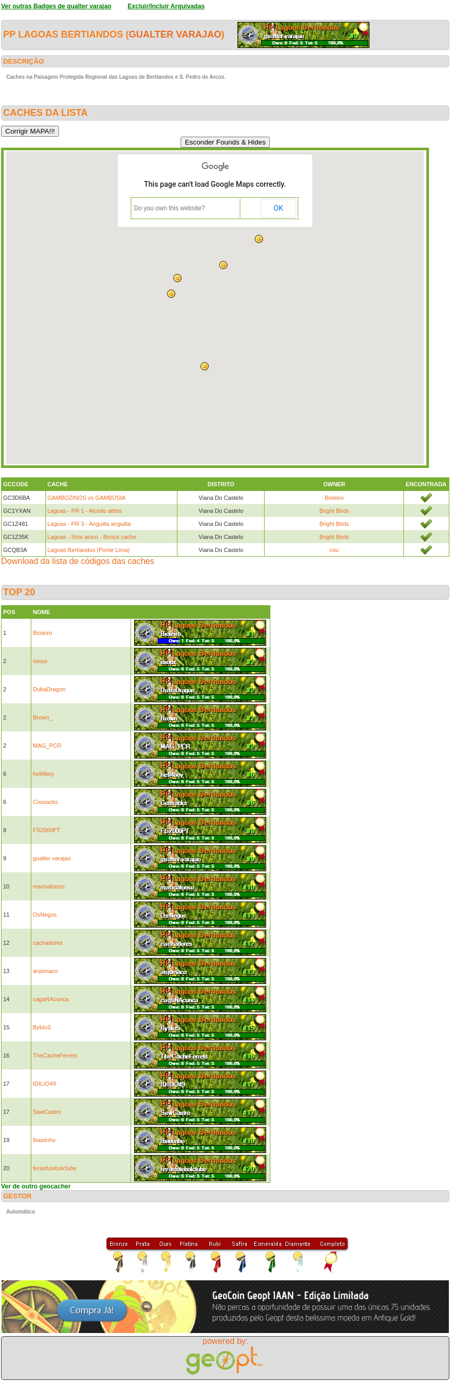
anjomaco (45, 971)
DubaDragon (49, 689)
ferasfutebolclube (55, 1168)
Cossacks (45, 802)
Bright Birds (334, 511)
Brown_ (42, 717)
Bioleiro (334, 498)
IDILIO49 (44, 1083)
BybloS (42, 1027)
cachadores (48, 943)
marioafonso (49, 886)
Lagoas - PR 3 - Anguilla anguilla (89, 524)
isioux (40, 661)
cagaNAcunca (51, 999)
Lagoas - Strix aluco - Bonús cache (92, 537)
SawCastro (47, 1112)
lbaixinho (44, 1140)
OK (278, 208)
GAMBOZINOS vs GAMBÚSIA (86, 498)
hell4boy (43, 774)
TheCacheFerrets (55, 1055)
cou (334, 550)
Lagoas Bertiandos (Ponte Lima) (88, 550)
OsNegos (45, 914)
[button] (204, 366)
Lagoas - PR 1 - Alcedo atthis (84, 511)
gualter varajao (175, 34)
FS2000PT (47, 830)
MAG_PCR (47, 745)
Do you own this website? (169, 208)
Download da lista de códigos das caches (77, 561)
